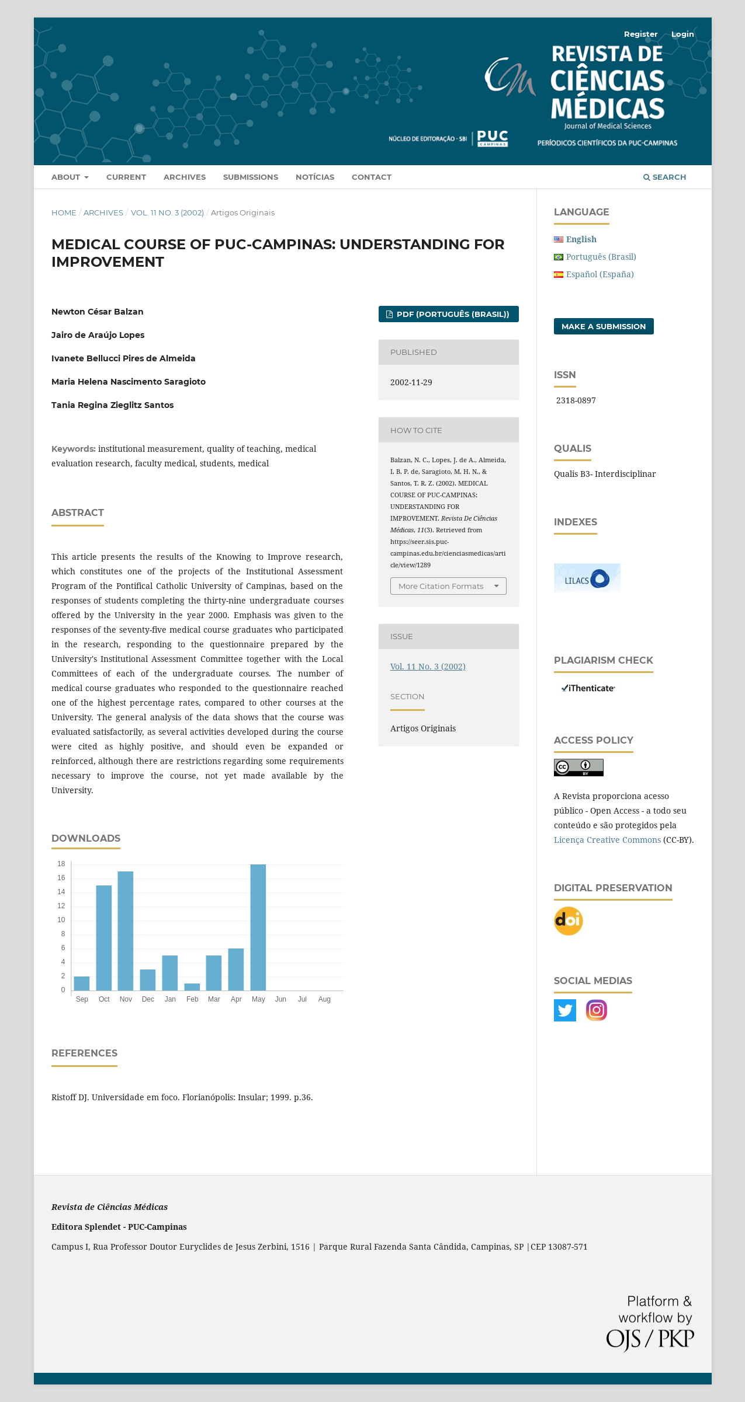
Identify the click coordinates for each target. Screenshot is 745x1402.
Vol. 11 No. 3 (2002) (167, 212)
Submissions (250, 177)
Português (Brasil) (601, 256)
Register (641, 34)
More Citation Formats (441, 586)
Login (682, 34)
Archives (185, 177)
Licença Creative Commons (607, 839)
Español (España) (600, 274)
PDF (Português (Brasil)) (452, 314)
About (66, 177)
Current (126, 177)
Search (665, 177)
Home (64, 212)
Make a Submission (604, 326)
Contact (371, 177)
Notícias (315, 177)
